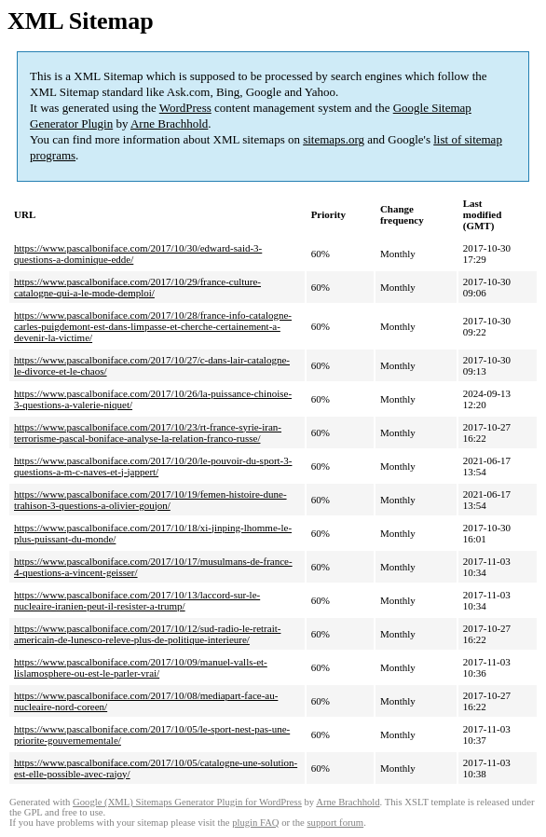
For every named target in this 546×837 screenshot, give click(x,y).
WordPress (185, 108)
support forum (335, 822)
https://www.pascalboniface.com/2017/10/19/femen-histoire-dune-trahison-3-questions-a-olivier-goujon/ (150, 499)
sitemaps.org (333, 139)
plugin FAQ (255, 822)
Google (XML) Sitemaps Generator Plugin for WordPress (187, 802)
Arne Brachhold (169, 123)
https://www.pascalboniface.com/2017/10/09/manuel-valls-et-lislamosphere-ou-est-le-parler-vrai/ (140, 667)
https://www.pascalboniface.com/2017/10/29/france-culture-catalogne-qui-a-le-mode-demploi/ (137, 287)
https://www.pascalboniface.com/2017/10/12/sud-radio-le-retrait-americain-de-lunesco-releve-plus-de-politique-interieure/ (147, 634)
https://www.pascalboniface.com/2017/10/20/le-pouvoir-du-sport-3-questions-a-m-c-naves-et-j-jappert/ (153, 466)
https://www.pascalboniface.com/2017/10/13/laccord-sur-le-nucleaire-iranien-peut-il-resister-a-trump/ (137, 600)
